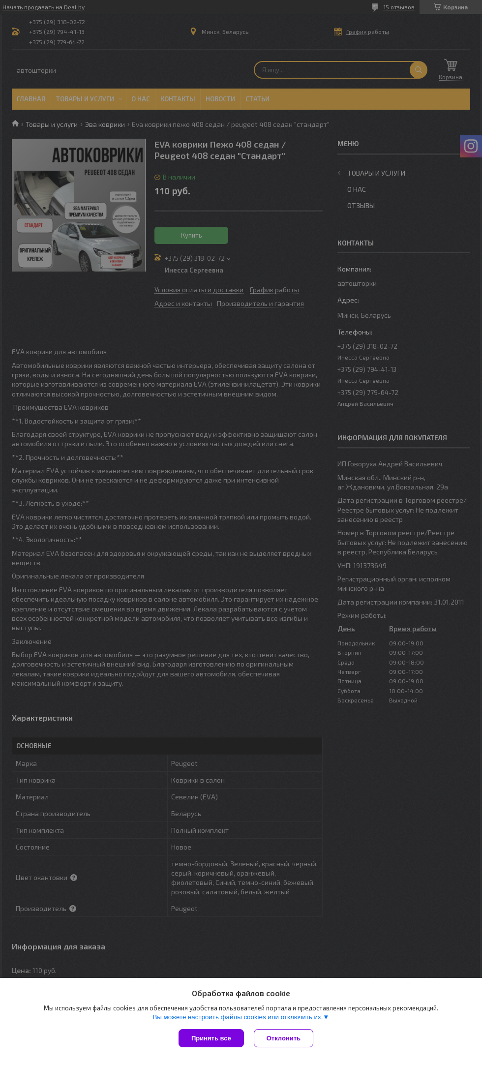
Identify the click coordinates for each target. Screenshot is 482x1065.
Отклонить (284, 1038)
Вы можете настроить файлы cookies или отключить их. (237, 1017)
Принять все (211, 1038)
